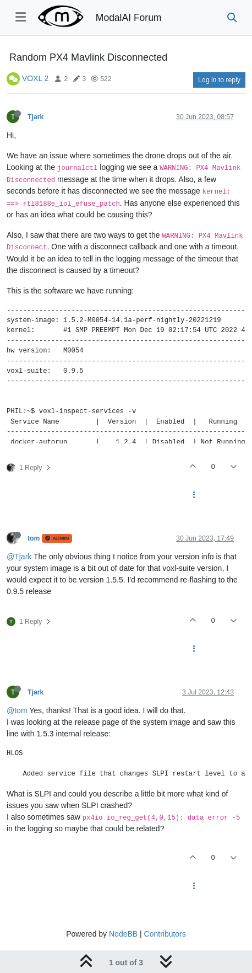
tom (34, 538)
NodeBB (123, 933)
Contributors (165, 933)
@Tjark (19, 556)
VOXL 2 (35, 78)
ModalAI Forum (129, 17)
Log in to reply (219, 80)
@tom (17, 710)
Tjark (35, 117)
